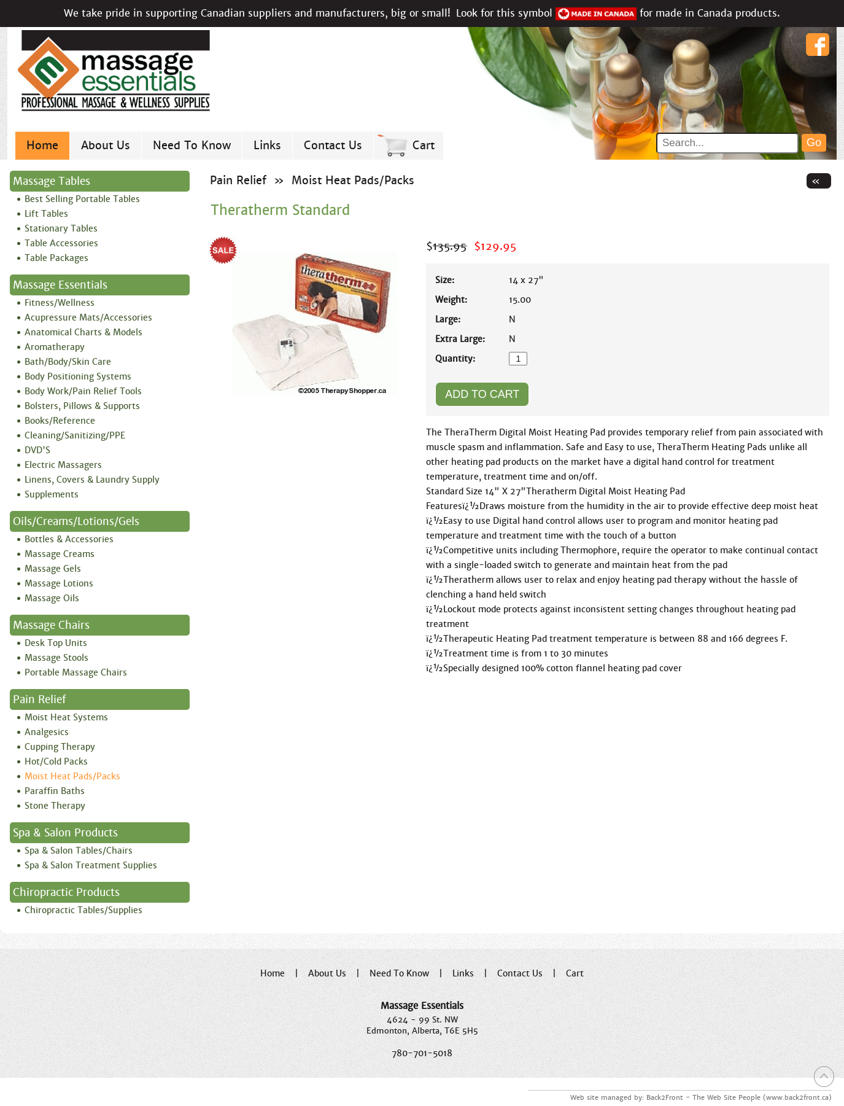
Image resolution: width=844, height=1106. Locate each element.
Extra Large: (460, 339)
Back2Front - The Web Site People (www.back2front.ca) (739, 1097)
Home (42, 145)
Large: (447, 319)
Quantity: (455, 358)
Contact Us (333, 145)
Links (267, 145)
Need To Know (192, 145)
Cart (423, 145)
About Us (105, 145)
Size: (444, 280)
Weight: (451, 299)
